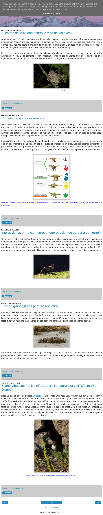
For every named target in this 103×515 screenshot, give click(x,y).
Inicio (51, 502)
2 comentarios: (16, 104)
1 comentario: (15, 292)
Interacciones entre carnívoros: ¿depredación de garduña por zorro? (51, 232)
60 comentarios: (16, 488)
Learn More (48, 13)
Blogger (60, 512)
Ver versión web (51, 508)
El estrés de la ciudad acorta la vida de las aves (36, 33)
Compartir (7, 108)
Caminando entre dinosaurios (22, 118)
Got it (59, 13)
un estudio (38, 396)
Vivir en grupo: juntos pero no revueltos (29, 306)
